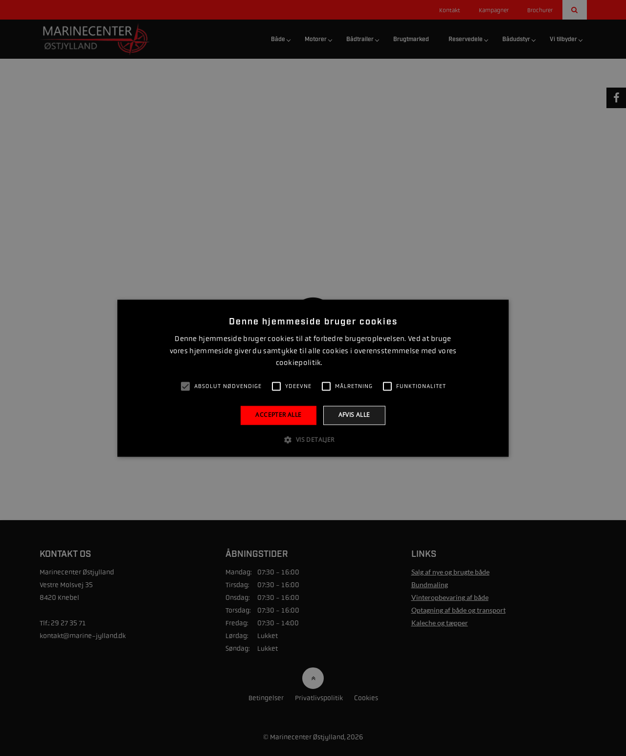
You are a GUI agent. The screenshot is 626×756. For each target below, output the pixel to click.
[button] (312, 439)
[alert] (313, 378)
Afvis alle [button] (354, 415)
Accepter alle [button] (278, 415)
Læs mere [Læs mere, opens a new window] (337, 363)
